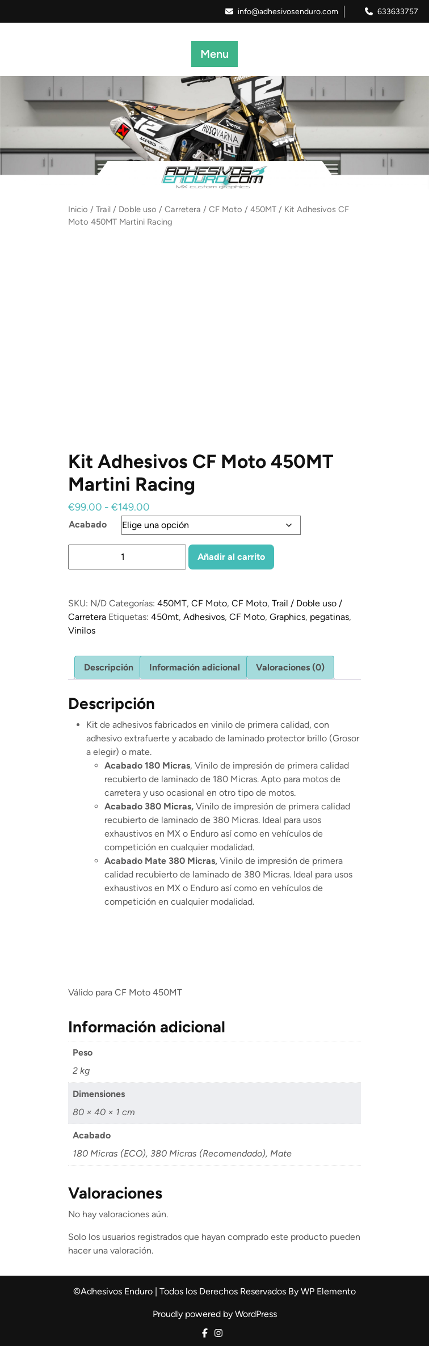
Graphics (287, 616)
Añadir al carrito (231, 556)
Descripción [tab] (108, 667)
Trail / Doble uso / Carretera (148, 209)
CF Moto (225, 209)
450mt (165, 616)
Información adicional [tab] (194, 667)
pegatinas (329, 616)
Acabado (88, 524)
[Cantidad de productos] (127, 557)
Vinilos (81, 630)
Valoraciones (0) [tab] (290, 667)
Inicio (78, 209)
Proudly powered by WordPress (215, 1314)
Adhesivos (204, 616)
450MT (263, 209)
